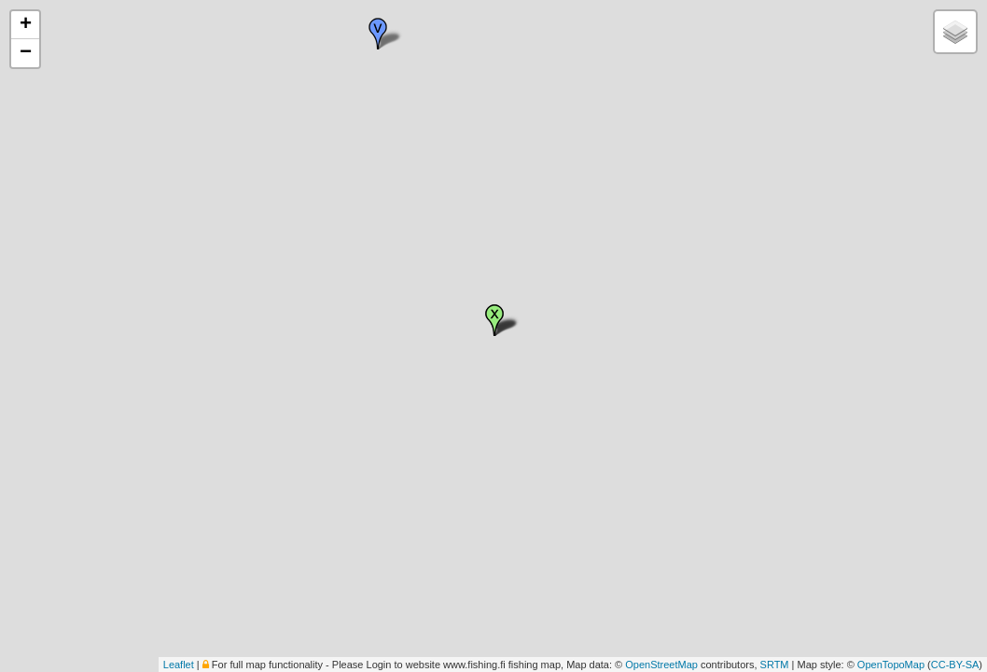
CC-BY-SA (955, 664)
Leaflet (178, 664)
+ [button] (26, 25)
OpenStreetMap (661, 664)
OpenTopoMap (890, 664)
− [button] (26, 53)
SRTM (774, 664)
